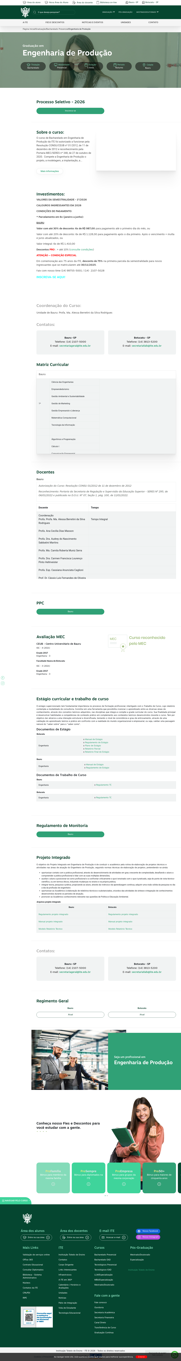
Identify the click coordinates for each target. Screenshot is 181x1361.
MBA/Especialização (103, 1280)
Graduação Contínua (104, 1333)
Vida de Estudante (67, 1308)
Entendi (141, 1357)
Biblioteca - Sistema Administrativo (32, 1276)
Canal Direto (100, 1323)
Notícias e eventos (92, 23)
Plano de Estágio (93, 746)
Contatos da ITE (30, 1288)
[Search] (53, 12)
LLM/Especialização (103, 1275)
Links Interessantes (68, 1270)
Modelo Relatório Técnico (50, 929)
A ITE (25, 23)
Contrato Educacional (33, 1265)
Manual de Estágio (94, 740)
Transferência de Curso (105, 1328)
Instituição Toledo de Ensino (72, 1255)
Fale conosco (100, 1303)
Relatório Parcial (92, 749)
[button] (105, 1195)
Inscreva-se (70, 111)
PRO (52, 250)
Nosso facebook (148, 1231)
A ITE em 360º (65, 1280)
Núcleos (26, 1283)
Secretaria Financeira (104, 1318)
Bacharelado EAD (102, 1260)
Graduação (107, 12)
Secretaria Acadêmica (104, 1313)
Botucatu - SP (150, 2)
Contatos (63, 1260)
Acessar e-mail (114, 1237)
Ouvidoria (99, 1308)
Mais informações (50, 171)
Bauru (42, 374)
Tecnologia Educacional (69, 1313)
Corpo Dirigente (66, 1265)
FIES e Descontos (55, 23)
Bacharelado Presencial (57, 29)
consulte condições (81, 250)
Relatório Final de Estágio (97, 752)
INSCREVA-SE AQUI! (50, 277)
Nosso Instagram (148, 1237)
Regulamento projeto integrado (53, 915)
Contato (153, 23)
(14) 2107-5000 (76, 342)
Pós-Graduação (125, 12)
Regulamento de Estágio (96, 743)
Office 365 (28, 1260)
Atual (70, 1015)
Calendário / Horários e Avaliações (69, 1286)
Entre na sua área (36, 1237)
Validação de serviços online (36, 1255)
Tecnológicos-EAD (102, 1270)
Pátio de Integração (68, 1303)
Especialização (137, 1260)
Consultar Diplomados (33, 1270)
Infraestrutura (65, 1275)
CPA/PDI (26, 1293)
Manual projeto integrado (51, 922)
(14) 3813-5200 (147, 342)
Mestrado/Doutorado (146, 12)
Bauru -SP (132, 2)
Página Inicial (29, 29)
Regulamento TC (103, 785)
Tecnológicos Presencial (105, 1265)
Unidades (126, 23)
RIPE (25, 1298)
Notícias (62, 1298)
